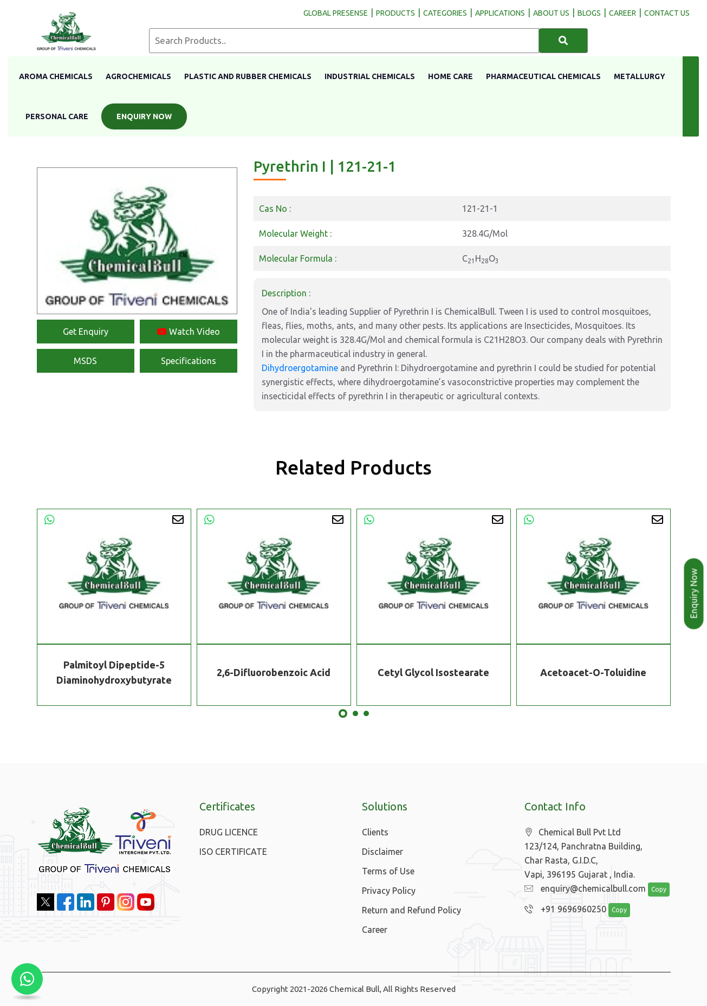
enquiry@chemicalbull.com (582, 889)
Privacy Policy (389, 890)
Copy (652, 889)
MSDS (85, 361)
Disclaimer (382, 851)
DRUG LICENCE (228, 832)
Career (374, 929)
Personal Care (56, 116)
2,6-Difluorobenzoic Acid (273, 672)
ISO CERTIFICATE (233, 851)
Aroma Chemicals (56, 76)
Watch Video (188, 331)
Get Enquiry (85, 331)
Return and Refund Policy (411, 910)
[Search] (563, 40)
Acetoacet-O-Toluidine (593, 672)
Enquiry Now (144, 116)
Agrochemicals (138, 76)
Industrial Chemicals (370, 76)
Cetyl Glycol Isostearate (433, 672)
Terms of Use (388, 871)
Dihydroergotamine (300, 368)
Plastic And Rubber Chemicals (248, 76)
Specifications (188, 361)
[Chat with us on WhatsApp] (27, 979)
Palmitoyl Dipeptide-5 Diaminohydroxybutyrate (114, 672)
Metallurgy (639, 76)
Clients (375, 832)
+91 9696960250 (562, 909)
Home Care (450, 76)
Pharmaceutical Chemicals (543, 76)
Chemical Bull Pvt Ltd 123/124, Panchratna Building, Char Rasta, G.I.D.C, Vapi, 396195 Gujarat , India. (583, 853)
